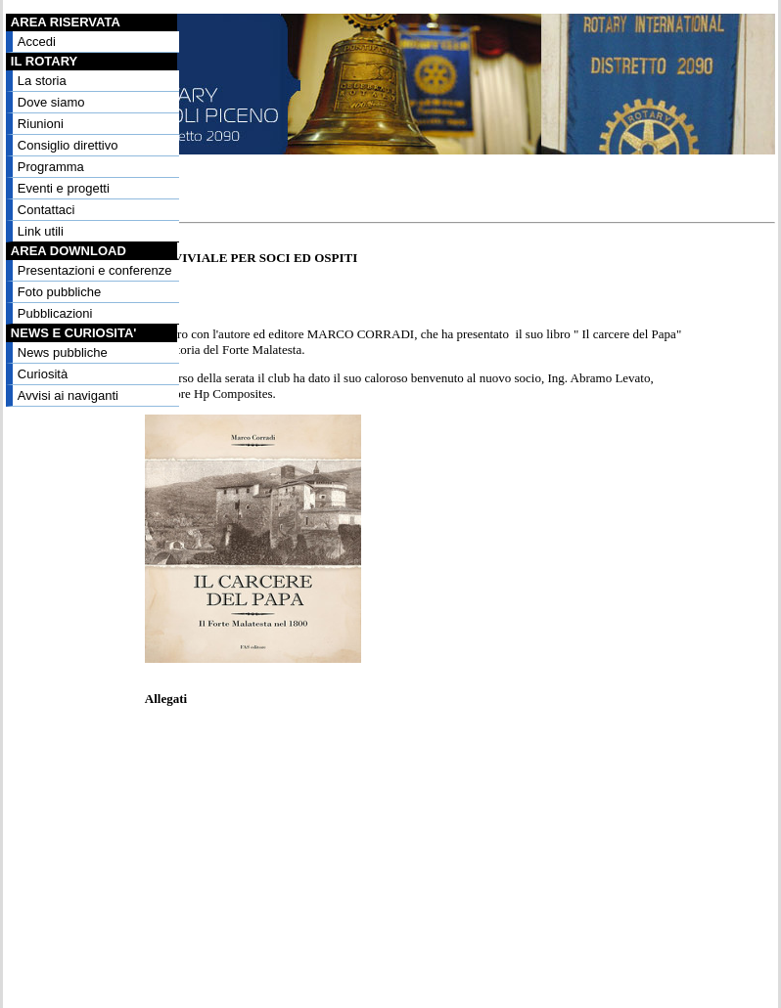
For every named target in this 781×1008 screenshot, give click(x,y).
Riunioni (41, 123)
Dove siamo (51, 102)
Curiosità (43, 374)
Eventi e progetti (64, 188)
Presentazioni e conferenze (95, 270)
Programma (51, 166)
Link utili (41, 231)
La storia (42, 80)
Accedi (37, 41)
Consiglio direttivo (68, 145)
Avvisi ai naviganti (68, 395)
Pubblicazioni (55, 313)
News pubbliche (63, 352)
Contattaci (46, 209)
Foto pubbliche (59, 292)
